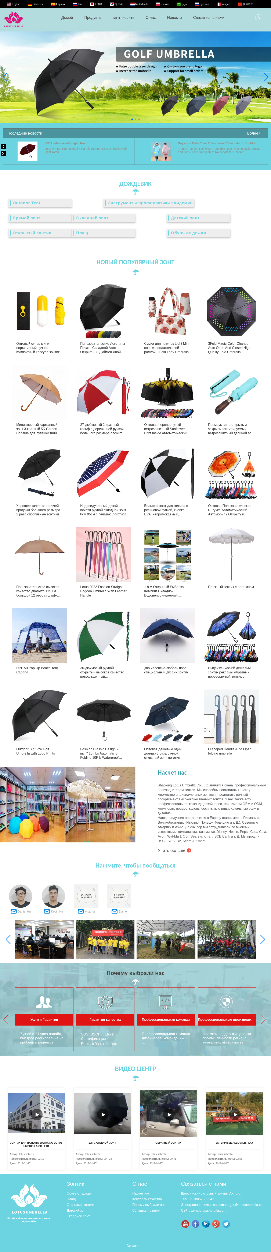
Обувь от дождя (188, 233)
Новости (174, 17)
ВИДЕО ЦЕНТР (135, 1069)
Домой (67, 17)
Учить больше (174, 850)
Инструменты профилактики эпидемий (150, 203)
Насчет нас (141, 1193)
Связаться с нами (208, 17)
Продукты (92, 17)
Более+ (253, 133)
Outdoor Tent (26, 203)
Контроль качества (147, 1199)
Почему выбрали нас (148, 1205)
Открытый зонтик (32, 233)
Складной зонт (92, 218)
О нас (151, 17)
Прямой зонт (26, 218)
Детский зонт (185, 218)
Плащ (82, 233)
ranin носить (123, 17)
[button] (132, 119)
